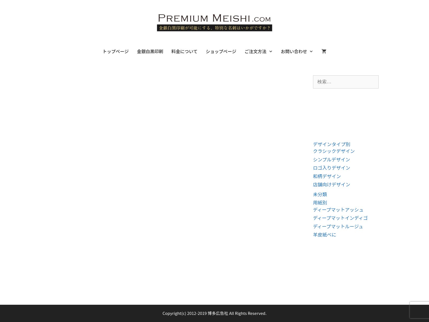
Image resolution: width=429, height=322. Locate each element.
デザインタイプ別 (331, 144)
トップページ (116, 51)
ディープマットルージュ (338, 226)
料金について (184, 51)
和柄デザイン (327, 176)
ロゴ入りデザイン (331, 167)
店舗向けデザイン (331, 184)
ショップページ (221, 51)
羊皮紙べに (324, 234)
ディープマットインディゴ (340, 217)
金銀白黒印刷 (150, 51)
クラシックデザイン (334, 150)
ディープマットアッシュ (338, 209)
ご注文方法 (261, 51)
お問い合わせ (299, 51)
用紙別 (320, 202)
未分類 (320, 194)
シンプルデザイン (331, 159)
